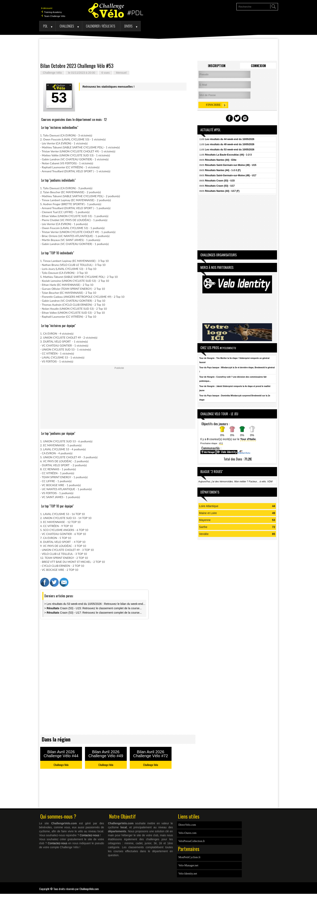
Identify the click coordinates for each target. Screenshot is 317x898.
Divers (128, 26)
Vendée (204, 534)
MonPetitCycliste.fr (189, 857)
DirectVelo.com (187, 824)
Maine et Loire (208, 513)
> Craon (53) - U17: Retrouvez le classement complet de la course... (93, 612)
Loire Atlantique (208, 506)
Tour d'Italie (248, 439)
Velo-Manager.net (188, 865)
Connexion (258, 65)
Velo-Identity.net (187, 873)
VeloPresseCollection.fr (191, 841)
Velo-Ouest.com (187, 832)
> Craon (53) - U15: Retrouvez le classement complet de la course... (93, 608)
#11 (221, 443)
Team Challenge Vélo (53, 16)
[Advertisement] (158, 50)
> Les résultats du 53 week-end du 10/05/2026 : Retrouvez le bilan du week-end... (94, 603)
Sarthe (203, 527)
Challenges (67, 26)
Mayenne (205, 520)
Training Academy (51, 12)
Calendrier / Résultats (100, 26)
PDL (45, 26)
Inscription (216, 65)
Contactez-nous (89, 835)
